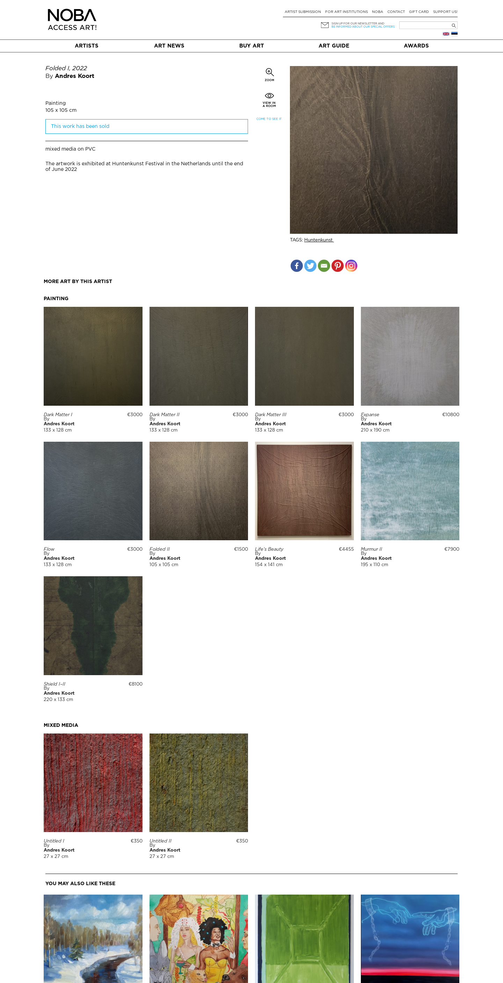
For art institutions (346, 12)
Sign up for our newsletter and (357, 23)
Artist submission (303, 12)
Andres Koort (74, 76)
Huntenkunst (319, 240)
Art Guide (334, 46)
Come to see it (269, 119)
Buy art (251, 46)
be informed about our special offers (363, 27)
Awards (416, 46)
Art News (169, 46)
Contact (396, 12)
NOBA (377, 12)
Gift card (419, 12)
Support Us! (445, 12)
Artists (87, 46)
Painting (55, 103)
